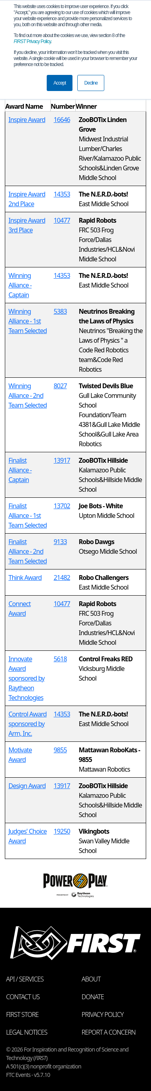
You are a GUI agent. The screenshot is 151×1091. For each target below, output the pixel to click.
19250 (62, 831)
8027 (60, 385)
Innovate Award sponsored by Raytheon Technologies (26, 678)
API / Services (24, 979)
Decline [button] (90, 83)
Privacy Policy (32, 41)
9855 (60, 749)
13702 (62, 505)
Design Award (27, 785)
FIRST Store (22, 1014)
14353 (62, 194)
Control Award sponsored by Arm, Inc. (27, 724)
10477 (62, 220)
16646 (62, 119)
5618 (60, 658)
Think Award (24, 577)
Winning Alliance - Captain (20, 285)
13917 (62, 460)
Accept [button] (60, 83)
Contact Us (22, 996)
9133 (60, 541)
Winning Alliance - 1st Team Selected (27, 321)
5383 (60, 311)
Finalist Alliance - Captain (20, 470)
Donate (93, 996)
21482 (62, 577)
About (91, 979)
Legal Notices (26, 1032)
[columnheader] (28, 102)
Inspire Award (26, 119)
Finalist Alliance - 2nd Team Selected (27, 551)
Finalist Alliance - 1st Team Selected (27, 515)
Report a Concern (109, 1032)
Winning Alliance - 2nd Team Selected (27, 395)
